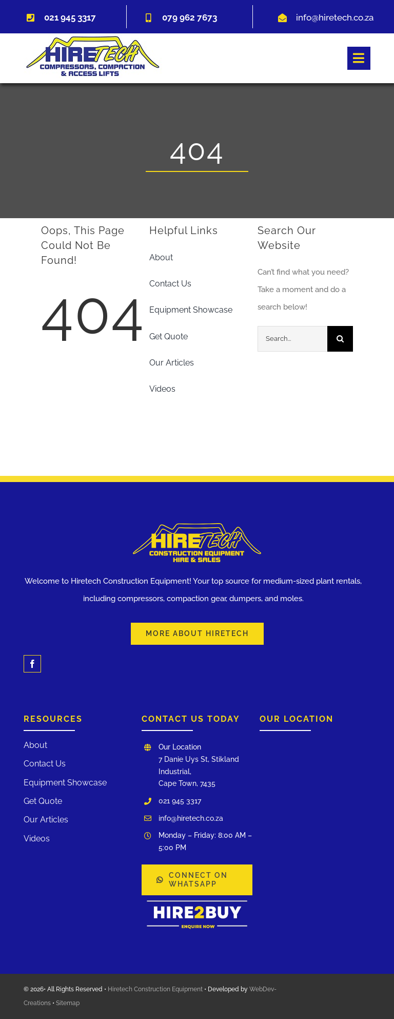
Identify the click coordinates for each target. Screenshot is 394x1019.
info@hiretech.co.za (334, 17)
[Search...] (293, 339)
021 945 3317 (180, 801)
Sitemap (68, 1003)
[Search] (340, 339)
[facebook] (32, 663)
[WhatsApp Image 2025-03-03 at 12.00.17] (197, 898)
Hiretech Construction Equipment (155, 989)
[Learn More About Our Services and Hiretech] (197, 634)
